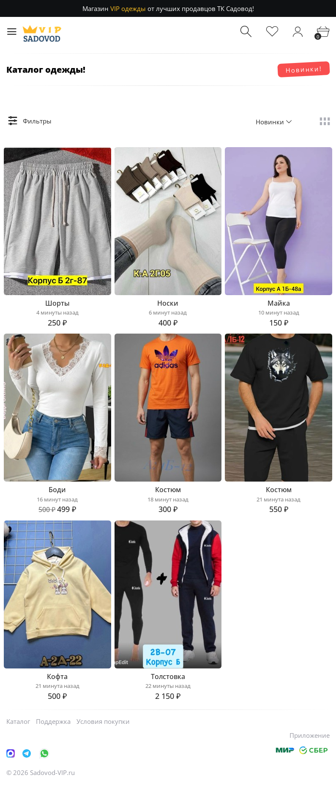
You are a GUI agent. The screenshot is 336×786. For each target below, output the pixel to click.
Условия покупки (103, 721)
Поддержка (53, 721)
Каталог (18, 721)
